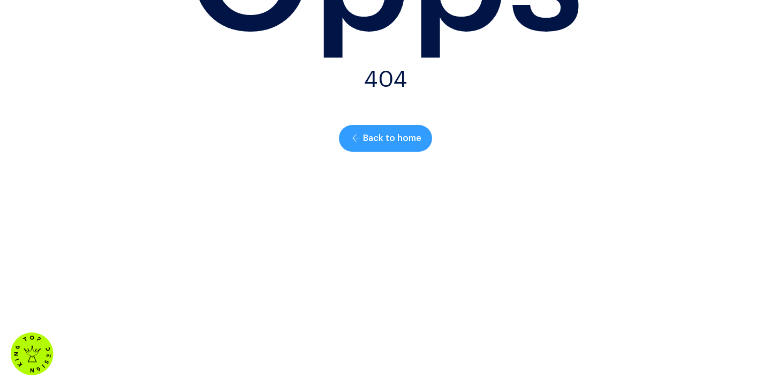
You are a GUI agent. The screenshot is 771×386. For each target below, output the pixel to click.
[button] (385, 138)
